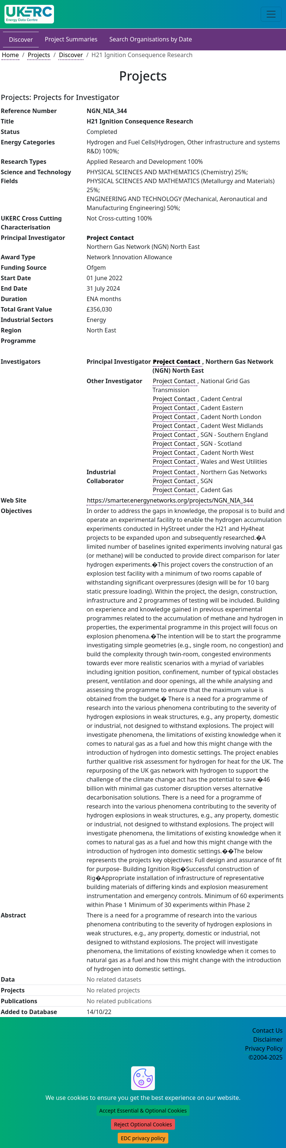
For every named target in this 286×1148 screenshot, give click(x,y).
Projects (39, 55)
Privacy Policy (264, 1048)
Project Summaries (71, 39)
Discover (21, 39)
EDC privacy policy (143, 1138)
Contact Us (267, 1030)
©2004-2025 (265, 1057)
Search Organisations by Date (150, 39)
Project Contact (175, 381)
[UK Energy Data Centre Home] (29, 14)
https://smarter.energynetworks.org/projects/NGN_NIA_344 (170, 500)
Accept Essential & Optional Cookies (143, 1110)
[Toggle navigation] (271, 14)
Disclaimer (268, 1039)
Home (10, 55)
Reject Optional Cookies (143, 1124)
